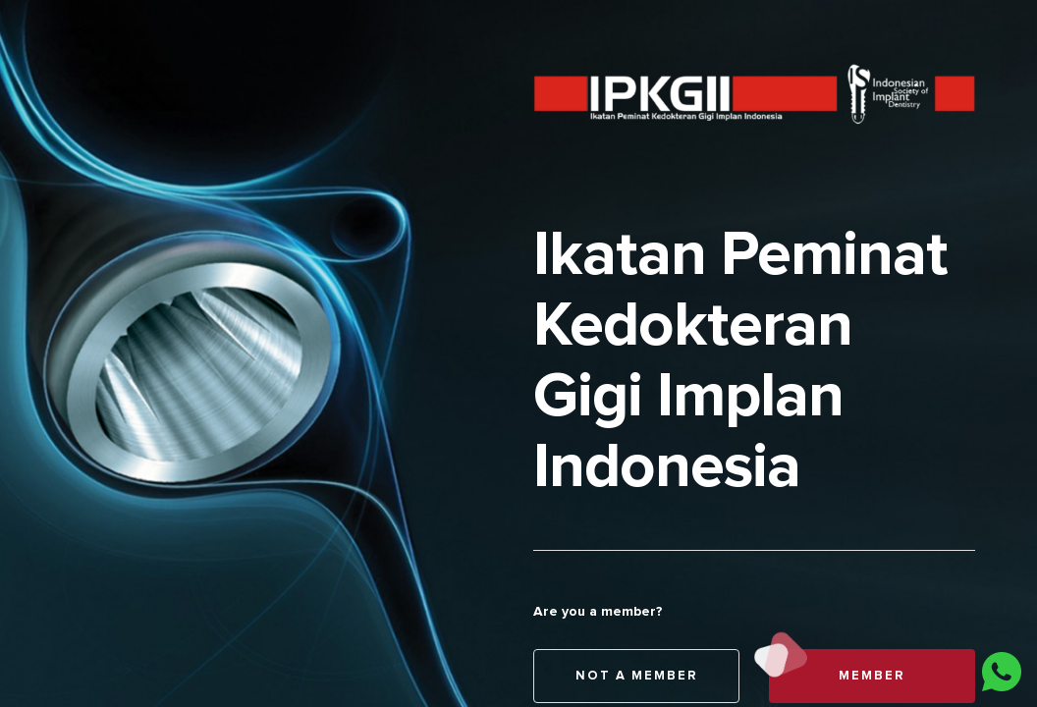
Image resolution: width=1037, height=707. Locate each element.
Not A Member (636, 676)
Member (837, 676)
